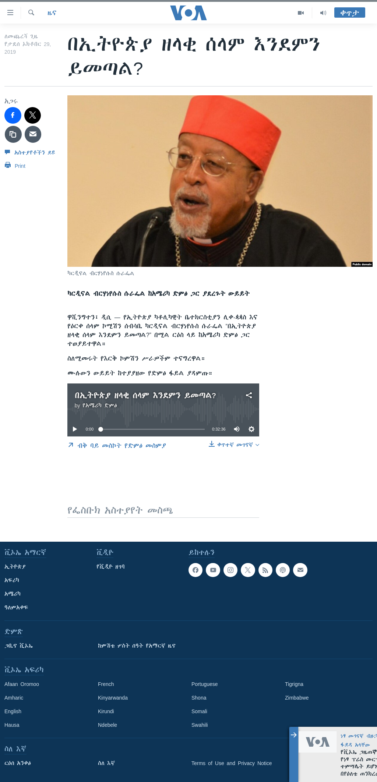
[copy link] (13, 134)
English (12, 711)
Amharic (13, 697)
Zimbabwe (297, 697)
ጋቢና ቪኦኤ (18, 646)
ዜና (52, 13)
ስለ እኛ (106, 763)
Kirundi (106, 711)
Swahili (199, 725)
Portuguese (204, 684)
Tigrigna (294, 684)
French (106, 684)
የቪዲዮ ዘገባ (110, 566)
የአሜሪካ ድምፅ (99, 405)
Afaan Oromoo (21, 684)
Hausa (11, 725)
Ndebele (107, 725)
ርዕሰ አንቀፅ (17, 763)
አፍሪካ (11, 580)
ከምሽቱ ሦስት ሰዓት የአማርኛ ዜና (137, 646)
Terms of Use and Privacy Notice (231, 763)
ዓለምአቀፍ (16, 607)
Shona (198, 697)
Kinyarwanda (113, 697)
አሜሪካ (12, 594)
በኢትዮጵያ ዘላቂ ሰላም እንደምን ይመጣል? (145, 395)
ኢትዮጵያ (15, 566)
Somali (199, 711)
